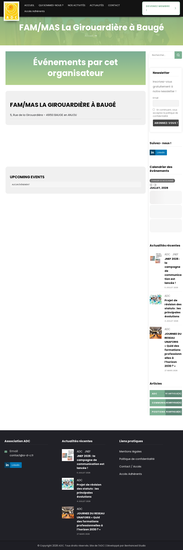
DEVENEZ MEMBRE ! (158, 8)
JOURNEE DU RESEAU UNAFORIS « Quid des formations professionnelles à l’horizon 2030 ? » (173, 350)
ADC (167, 254)
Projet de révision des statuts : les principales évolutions (173, 308)
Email (155, 97)
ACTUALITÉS (97, 5)
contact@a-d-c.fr (22, 455)
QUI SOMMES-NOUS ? (51, 5)
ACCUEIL (29, 5)
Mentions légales (130, 451)
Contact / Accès (130, 466)
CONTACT (114, 5)
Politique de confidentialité (136, 459)
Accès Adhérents (34, 11)
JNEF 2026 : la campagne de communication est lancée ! (90, 462)
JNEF (175, 254)
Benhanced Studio (135, 545)
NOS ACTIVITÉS (76, 5)
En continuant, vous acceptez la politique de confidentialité (165, 113)
